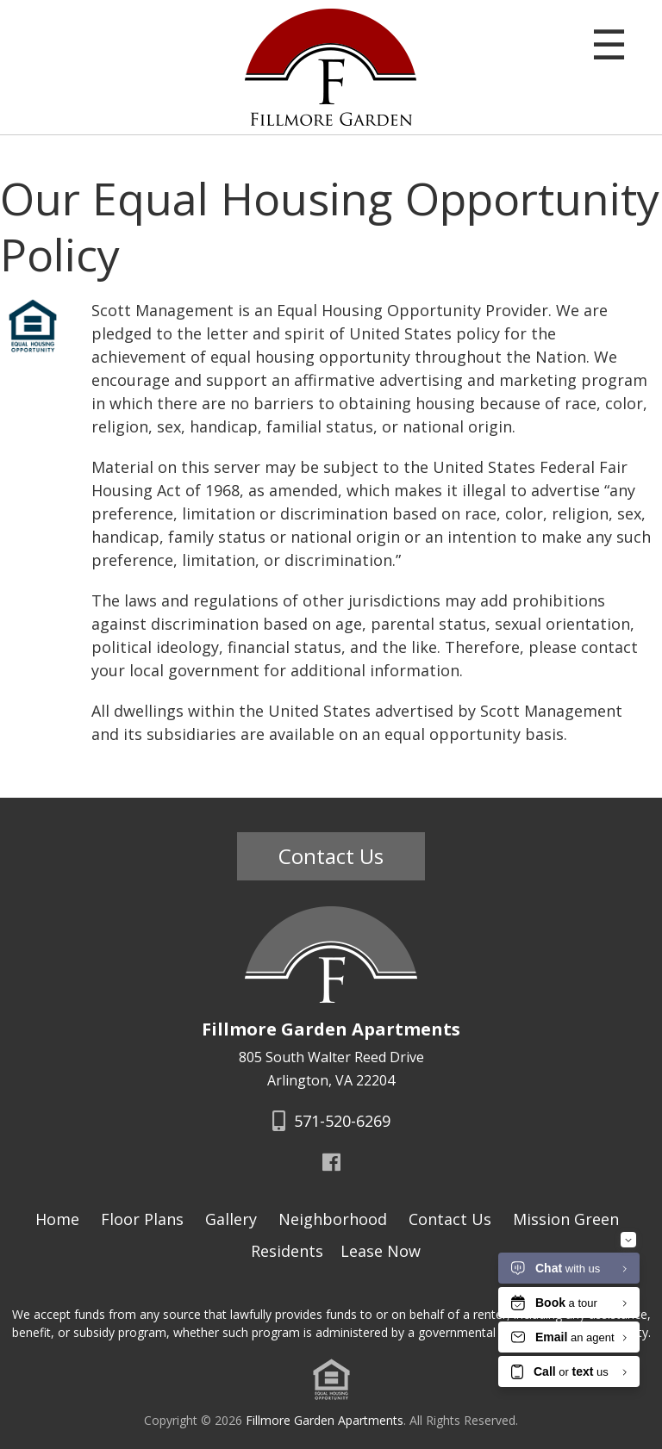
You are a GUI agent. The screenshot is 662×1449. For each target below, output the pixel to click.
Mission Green (566, 1219)
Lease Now (380, 1251)
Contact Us (331, 856)
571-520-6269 (331, 1120)
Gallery (231, 1219)
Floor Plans (142, 1219)
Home (57, 1219)
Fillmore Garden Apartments (324, 1420)
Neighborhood (332, 1219)
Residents (287, 1251)
